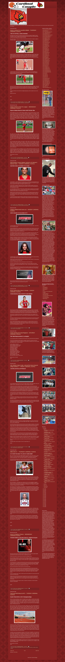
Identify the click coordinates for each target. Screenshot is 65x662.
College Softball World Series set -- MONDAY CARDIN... (48, 436)
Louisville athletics (14, 447)
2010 (44, 506)
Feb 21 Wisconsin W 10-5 (46, 42)
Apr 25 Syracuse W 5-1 (46, 79)
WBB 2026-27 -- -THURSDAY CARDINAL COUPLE (23, 451)
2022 (44, 492)
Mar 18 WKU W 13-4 (46, 56)
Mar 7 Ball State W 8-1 (46, 49)
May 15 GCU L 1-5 (45, 86)
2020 (44, 494)
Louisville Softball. (14, 589)
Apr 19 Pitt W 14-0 (45, 76)
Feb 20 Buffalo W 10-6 (46, 40)
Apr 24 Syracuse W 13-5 (46, 78)
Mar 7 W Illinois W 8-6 (46, 50)
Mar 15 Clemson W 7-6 (46, 55)
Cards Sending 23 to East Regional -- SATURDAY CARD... (49, 440)
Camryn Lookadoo (18, 102)
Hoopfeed (44, 292)
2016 (44, 499)
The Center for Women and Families (48, 295)
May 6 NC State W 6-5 (46, 84)
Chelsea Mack (22, 102)
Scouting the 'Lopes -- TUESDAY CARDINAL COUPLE (48, 461)
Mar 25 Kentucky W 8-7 (46, 61)
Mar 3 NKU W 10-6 (45, 47)
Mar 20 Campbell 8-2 (46, 57)
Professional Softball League (24, 158)
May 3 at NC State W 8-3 (46, 83)
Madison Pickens (19, 589)
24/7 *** (44, 286)
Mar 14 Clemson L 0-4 (46, 54)
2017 (44, 498)
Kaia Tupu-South (24, 647)
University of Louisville (20, 447)
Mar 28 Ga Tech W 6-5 (46, 63)
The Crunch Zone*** (45, 296)
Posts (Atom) (15, 652)
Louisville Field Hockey (15, 205)
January (45, 487)
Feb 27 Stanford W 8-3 (46, 45)
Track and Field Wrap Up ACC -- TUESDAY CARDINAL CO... (48, 447)
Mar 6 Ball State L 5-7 (46, 48)
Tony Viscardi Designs (46, 297)
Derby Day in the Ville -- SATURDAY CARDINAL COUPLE (48, 480)
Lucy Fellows (34, 647)
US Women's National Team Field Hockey (23, 205)
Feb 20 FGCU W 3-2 (45, 41)
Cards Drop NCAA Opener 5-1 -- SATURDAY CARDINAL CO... (48, 453)
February (45, 486)
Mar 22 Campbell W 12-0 (46, 60)
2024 (44, 490)
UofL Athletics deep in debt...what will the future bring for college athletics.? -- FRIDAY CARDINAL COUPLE (24, 366)
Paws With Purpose (45, 294)
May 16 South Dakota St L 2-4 (47, 87)
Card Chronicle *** (45, 288)
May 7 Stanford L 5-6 (46, 85)
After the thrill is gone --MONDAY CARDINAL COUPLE (48, 449)
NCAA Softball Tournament (24, 286)
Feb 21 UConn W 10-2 (46, 43)
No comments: (25, 157)
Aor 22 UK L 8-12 (45, 77)
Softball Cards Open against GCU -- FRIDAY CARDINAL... (48, 455)
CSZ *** (44, 290)
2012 (44, 504)
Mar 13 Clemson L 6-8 (46, 53)
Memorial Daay (19, 286)
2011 (44, 505)
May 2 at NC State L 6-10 (46, 82)
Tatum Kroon (14, 328)
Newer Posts (12, 650)
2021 (44, 493)
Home (25, 650)
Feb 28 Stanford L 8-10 (46, 46)
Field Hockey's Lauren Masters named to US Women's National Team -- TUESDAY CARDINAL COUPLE (23, 163)
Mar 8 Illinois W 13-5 (45, 51)
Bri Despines (14, 102)
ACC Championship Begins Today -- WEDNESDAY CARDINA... (48, 472)
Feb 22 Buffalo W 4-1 (46, 44)
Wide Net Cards (45, 298)
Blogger (36, 657)
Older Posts (37, 650)
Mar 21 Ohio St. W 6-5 (46, 59)
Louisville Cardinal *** (46, 293)
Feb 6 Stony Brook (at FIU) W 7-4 (47, 29)
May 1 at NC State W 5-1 (46, 81)
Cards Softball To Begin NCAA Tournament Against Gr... (48, 463)
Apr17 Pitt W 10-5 (45, 75)
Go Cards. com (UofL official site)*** (48, 291)
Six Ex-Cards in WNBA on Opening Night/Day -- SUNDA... (48, 465)
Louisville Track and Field (29, 647)
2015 (44, 500)
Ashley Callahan (19, 647)
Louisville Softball (26, 102)
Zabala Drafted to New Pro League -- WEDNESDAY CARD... (49, 432)
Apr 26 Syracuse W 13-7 (46, 80)
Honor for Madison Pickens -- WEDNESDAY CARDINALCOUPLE (49, 446)
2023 (44, 491)
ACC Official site (45, 287)
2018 (44, 497)
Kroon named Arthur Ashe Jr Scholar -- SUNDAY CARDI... (49, 438)
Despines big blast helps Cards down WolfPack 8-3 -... (49, 476)
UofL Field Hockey (18, 328)
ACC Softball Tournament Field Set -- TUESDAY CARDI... (49, 474)
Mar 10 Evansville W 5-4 (46, 52)
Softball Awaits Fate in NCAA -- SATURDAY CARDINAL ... (48, 467)
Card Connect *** (45, 289)
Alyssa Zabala (14, 158)
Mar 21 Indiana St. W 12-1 (46, 58)
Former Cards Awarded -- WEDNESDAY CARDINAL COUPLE (49, 459)
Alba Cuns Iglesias (14, 647)
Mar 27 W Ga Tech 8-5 (46, 62)
